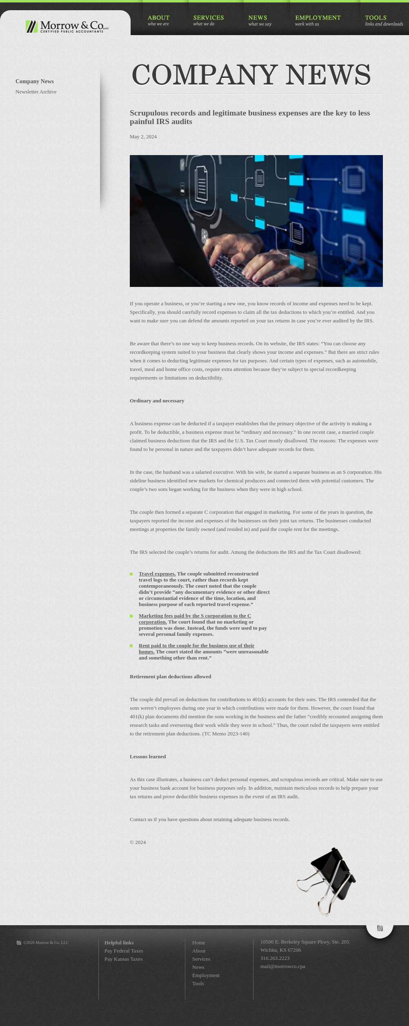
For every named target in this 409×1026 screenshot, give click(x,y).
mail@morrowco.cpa (282, 966)
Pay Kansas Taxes (123, 959)
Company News (35, 81)
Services (201, 959)
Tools (198, 983)
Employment (206, 975)
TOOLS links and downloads (384, 21)
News (198, 967)
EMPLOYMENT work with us (318, 21)
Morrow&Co (380, 936)
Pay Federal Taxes (123, 951)
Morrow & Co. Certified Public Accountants (65, 26)
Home (198, 942)
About (199, 951)
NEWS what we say (259, 21)
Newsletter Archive (36, 92)
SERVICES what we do (209, 21)
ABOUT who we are (158, 21)
